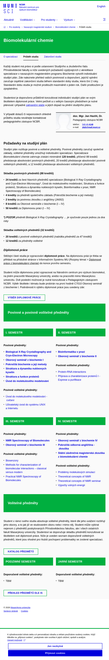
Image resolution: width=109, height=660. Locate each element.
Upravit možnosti (18, 651)
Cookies (24, 611)
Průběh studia (30, 56)
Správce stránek (11, 611)
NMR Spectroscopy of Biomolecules (28, 440)
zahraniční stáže (35, 105)
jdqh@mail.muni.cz (91, 127)
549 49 (87, 124)
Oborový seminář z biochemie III (25, 444)
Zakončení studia (52, 56)
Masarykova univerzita (20, 607)
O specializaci (11, 56)
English (101, 6)
